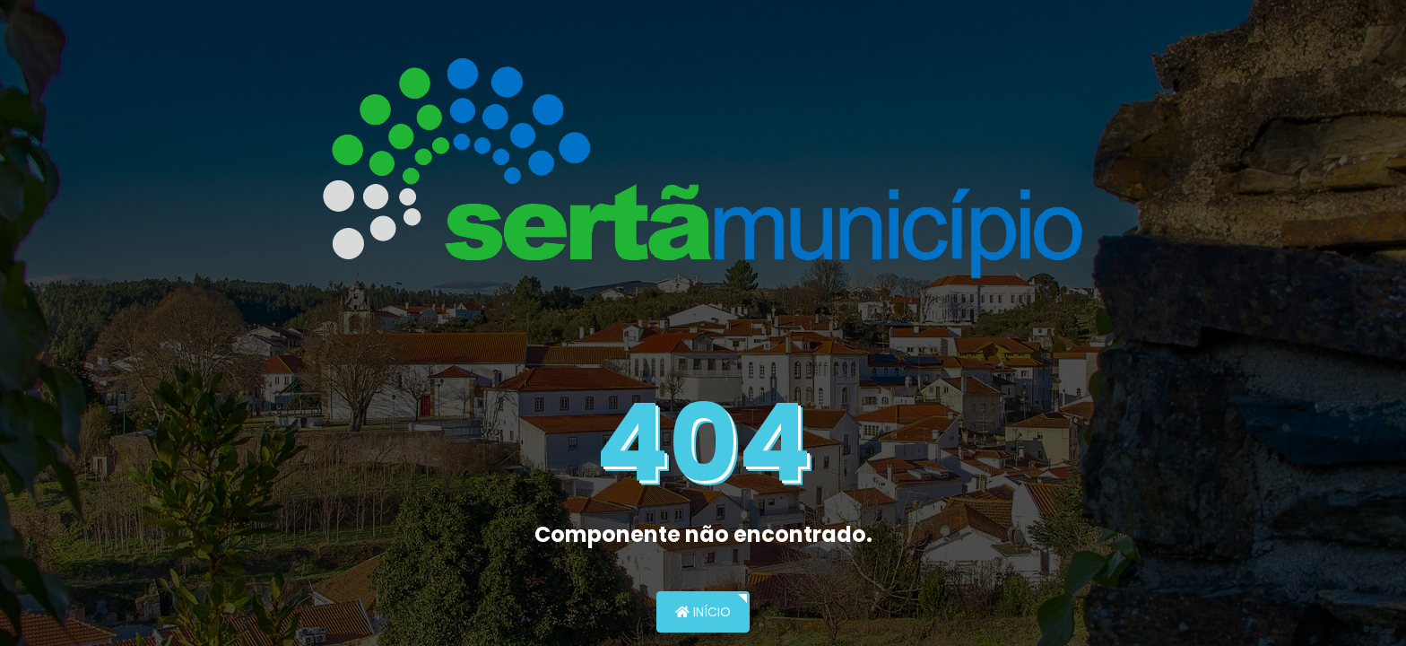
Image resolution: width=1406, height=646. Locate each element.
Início (703, 612)
